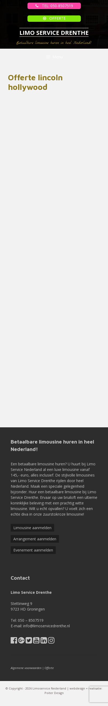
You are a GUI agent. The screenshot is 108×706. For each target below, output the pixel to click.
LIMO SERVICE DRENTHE (54, 32)
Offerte (49, 668)
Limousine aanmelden (32, 527)
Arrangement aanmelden (34, 538)
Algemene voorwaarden (26, 668)
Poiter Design (54, 693)
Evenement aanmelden (33, 550)
